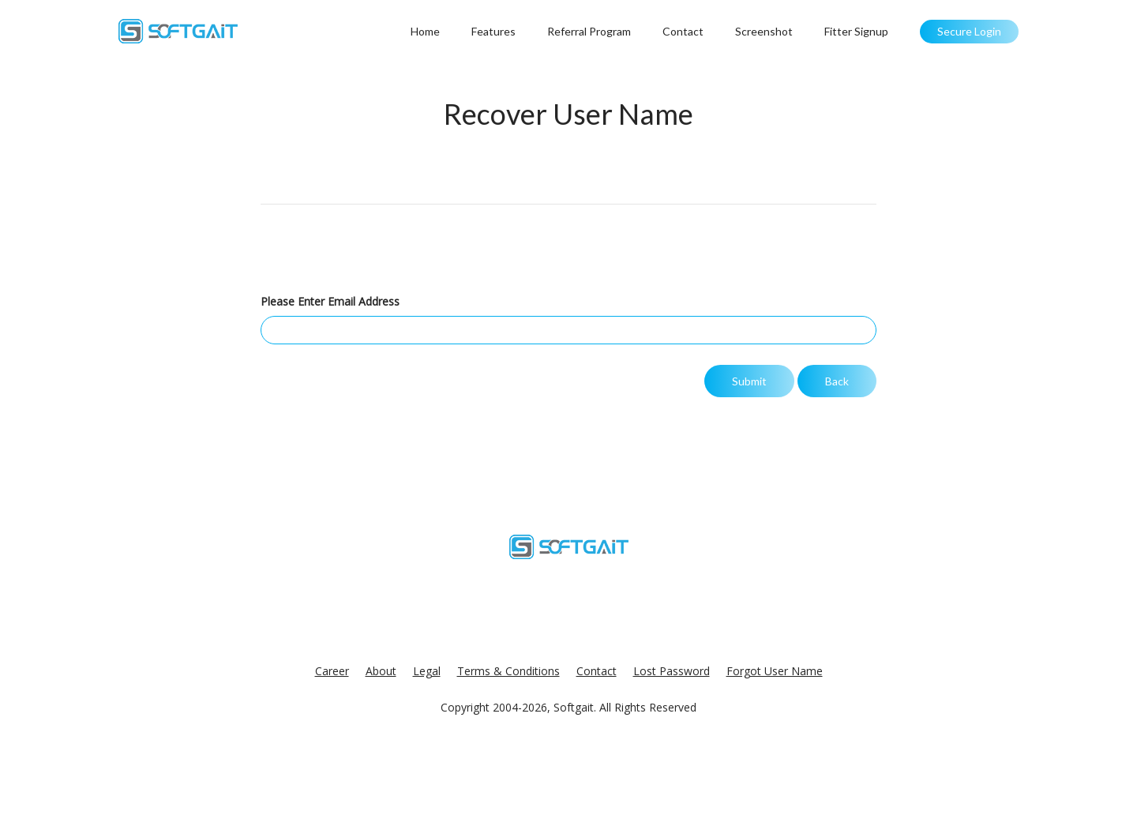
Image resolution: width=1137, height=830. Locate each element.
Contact (683, 31)
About (381, 670)
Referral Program (589, 31)
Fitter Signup (856, 31)
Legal (427, 670)
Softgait (573, 707)
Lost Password (671, 670)
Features (493, 31)
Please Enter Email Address (330, 301)
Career (332, 670)
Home (425, 31)
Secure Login (969, 31)
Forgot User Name (774, 670)
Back (837, 381)
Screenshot (764, 31)
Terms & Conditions (508, 670)
